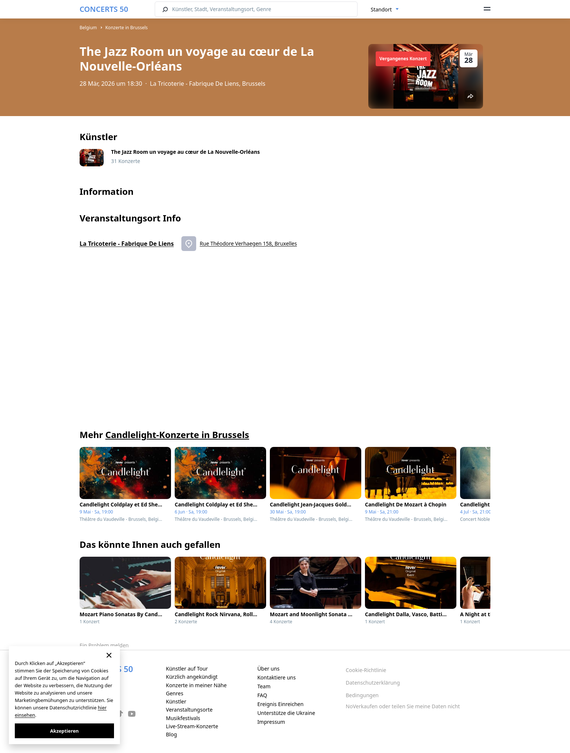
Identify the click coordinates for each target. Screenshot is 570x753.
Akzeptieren (64, 730)
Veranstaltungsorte (189, 709)
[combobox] (385, 9)
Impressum (271, 721)
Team (264, 686)
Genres (174, 693)
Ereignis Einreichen (280, 704)
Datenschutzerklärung (373, 682)
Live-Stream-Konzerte (192, 726)
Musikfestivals (183, 718)
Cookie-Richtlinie (366, 670)
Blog (171, 734)
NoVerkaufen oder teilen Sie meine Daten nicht (403, 706)
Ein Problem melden (104, 645)
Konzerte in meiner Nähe (196, 685)
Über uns (268, 668)
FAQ (262, 695)
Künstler (176, 701)
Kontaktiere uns (276, 677)
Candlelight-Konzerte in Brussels (177, 434)
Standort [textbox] (381, 9)
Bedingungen (362, 695)
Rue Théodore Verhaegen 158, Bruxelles (248, 243)
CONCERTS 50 (104, 9)
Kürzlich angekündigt (192, 676)
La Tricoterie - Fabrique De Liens (127, 244)
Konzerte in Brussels (126, 27)
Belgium (88, 27)
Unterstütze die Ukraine (286, 712)
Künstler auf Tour (187, 668)
